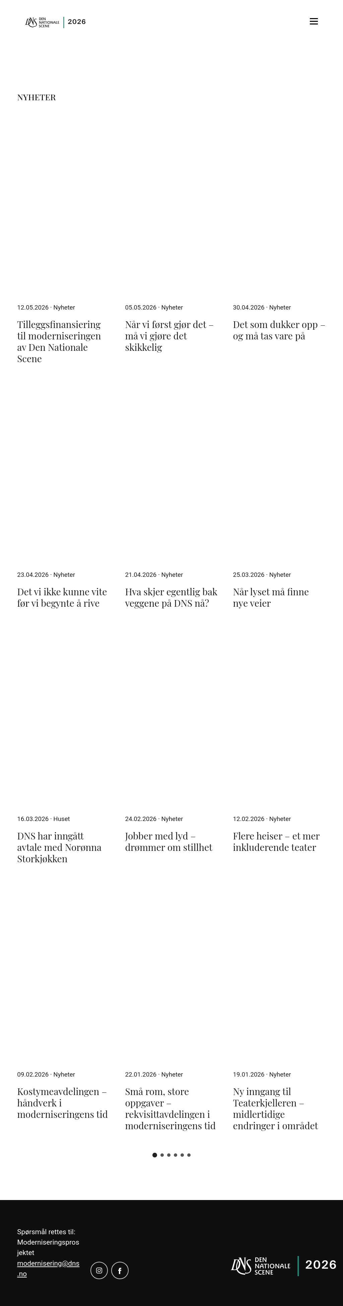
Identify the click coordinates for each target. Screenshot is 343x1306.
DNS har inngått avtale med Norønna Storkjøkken (59, 847)
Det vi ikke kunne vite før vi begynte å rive (62, 597)
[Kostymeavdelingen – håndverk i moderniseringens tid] (63, 973)
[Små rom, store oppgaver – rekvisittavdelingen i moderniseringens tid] (171, 973)
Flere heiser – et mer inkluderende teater (276, 841)
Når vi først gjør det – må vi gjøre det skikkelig (169, 335)
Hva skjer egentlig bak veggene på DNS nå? (171, 597)
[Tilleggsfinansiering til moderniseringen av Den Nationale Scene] (63, 206)
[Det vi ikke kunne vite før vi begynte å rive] (63, 473)
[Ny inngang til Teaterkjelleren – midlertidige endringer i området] (279, 973)
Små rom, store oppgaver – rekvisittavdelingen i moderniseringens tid (170, 1108)
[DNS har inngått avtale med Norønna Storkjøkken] (63, 717)
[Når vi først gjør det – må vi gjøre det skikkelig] (171, 206)
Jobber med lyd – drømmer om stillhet (168, 841)
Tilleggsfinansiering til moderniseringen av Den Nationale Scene (59, 341)
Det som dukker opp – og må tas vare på (279, 330)
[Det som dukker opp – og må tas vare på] (279, 206)
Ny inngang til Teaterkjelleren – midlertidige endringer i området (275, 1108)
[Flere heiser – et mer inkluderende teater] (279, 717)
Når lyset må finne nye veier (271, 597)
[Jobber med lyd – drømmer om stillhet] (171, 717)
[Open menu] (314, 21)
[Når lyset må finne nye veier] (279, 473)
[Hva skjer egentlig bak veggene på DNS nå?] (171, 473)
